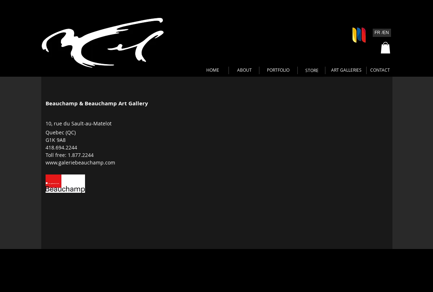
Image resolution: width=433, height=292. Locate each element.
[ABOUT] (244, 70)
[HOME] (213, 70)
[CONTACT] (380, 70)
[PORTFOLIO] (278, 70)
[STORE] (312, 70)
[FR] (377, 33)
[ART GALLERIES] (346, 70)
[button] (385, 47)
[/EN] (385, 33)
